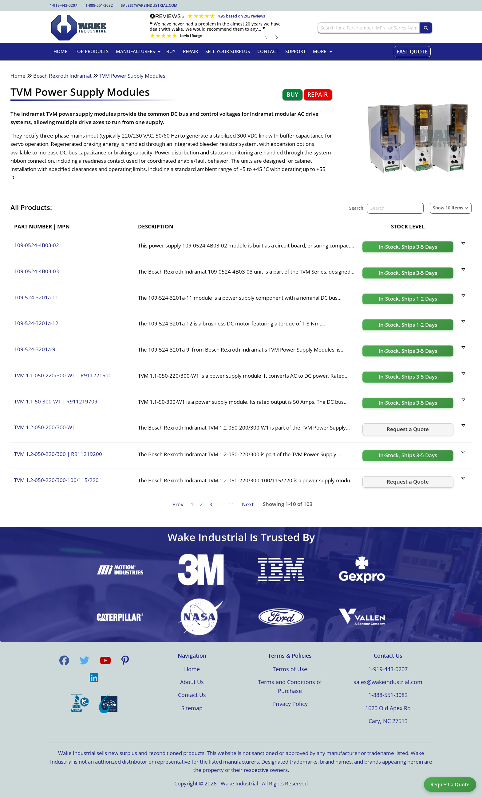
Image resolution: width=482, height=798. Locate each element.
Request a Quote (449, 784)
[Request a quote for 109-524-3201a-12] (407, 324)
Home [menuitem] (60, 51)
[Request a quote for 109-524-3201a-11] (407, 299)
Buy (292, 95)
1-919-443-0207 (63, 5)
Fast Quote (412, 51)
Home (18, 75)
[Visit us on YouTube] (105, 660)
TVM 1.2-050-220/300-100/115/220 (56, 480)
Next (248, 504)
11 (231, 504)
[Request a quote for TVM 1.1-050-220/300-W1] (407, 377)
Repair (317, 95)
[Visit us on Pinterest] (125, 660)
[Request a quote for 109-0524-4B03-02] (407, 246)
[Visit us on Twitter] (84, 660)
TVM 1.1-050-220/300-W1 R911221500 (63, 375)
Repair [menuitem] (190, 51)
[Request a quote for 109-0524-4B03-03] (407, 272)
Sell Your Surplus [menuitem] (227, 51)
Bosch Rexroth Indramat (62, 75)
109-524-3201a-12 (36, 323)
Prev (177, 504)
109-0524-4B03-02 (36, 245)
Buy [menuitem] (171, 51)
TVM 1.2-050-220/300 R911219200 (58, 453)
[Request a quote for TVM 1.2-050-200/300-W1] (407, 429)
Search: (357, 208)
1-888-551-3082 (99, 5)
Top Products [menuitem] (92, 51)
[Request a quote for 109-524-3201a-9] (407, 350)
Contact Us (192, 695)
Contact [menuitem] (267, 51)
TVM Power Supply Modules (132, 75)
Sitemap (192, 708)
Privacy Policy (290, 703)
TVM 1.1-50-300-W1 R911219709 (55, 401)
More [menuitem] (319, 51)
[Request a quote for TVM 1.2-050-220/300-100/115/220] (407, 482)
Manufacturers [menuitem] (135, 51)
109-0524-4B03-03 (36, 271)
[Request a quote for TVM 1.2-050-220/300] (407, 455)
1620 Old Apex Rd (388, 708)
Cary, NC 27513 (388, 721)
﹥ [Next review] (277, 37)
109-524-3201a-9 (34, 349)
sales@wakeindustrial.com (149, 5)
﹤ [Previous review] (266, 37)
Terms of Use (290, 669)
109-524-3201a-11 (36, 297)
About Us (192, 682)
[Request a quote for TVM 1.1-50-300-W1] (407, 403)
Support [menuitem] (295, 51)
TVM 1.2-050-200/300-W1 (44, 427)
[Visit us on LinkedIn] (94, 677)
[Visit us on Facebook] (64, 660)
